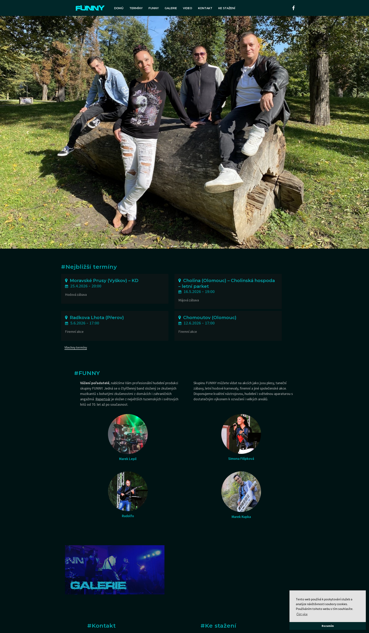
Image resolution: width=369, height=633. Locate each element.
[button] (27, 132)
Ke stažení (226, 8)
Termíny (136, 8)
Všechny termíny (33, 347)
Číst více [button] (302, 614)
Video (187, 8)
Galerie (171, 8)
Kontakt (205, 8)
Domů (118, 8)
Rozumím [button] (328, 626)
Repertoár (103, 399)
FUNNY (154, 8)
